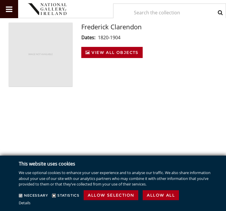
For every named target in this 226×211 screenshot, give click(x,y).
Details (24, 202)
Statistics (68, 195)
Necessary (36, 195)
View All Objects (112, 52)
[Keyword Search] (169, 13)
